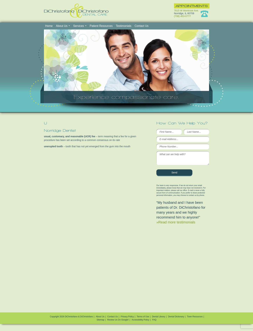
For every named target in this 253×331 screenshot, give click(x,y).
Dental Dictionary (176, 316)
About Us (61, 25)
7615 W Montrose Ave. (186, 10)
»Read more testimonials (175, 222)
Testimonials (123, 25)
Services (78, 25)
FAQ (154, 320)
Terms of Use (143, 316)
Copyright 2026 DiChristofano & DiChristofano (71, 316)
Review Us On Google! (118, 320)
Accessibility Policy (140, 320)
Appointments (192, 6)
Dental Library (158, 316)
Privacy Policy (127, 316)
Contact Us (141, 25)
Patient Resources (101, 25)
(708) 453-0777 (182, 16)
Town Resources (195, 316)
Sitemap (100, 320)
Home (49, 25)
